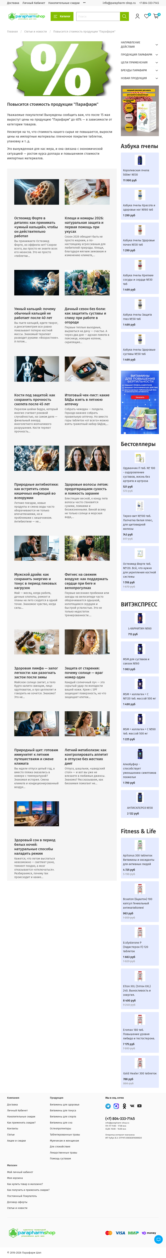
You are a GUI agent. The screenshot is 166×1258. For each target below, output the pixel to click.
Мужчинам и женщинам (64, 1140)
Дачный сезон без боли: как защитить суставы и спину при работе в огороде (85, 316)
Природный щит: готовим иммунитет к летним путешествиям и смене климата (36, 757)
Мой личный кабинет (20, 1172)
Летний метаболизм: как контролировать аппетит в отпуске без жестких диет (86, 757)
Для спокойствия (60, 1146)
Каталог (62, 16)
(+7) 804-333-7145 (120, 1119)
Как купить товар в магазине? (25, 1184)
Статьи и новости (35, 31)
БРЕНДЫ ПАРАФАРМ (134, 70)
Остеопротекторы (60, 1128)
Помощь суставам (60, 1158)
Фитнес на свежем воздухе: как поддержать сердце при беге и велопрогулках (86, 581)
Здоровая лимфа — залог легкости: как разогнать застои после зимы (36, 672)
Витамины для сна (61, 1122)
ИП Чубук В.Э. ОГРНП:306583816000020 (123, 1138)
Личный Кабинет (33, 3)
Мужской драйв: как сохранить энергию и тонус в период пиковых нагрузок (35, 581)
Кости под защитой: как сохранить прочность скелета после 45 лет (34, 399)
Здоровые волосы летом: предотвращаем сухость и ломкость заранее (86, 489)
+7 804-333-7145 (149, 3)
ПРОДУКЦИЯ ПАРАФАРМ (136, 54)
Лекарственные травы (63, 1152)
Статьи (11, 1134)
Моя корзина (15, 1178)
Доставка (13, 3)
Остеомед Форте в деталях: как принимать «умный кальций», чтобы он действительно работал (36, 227)
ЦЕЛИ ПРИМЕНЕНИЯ (134, 62)
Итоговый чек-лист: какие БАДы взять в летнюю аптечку (87, 399)
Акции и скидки (16, 1140)
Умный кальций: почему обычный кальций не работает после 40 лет (35, 313)
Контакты (12, 1128)
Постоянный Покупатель (22, 1196)
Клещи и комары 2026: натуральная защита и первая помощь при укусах (84, 225)
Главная (12, 31)
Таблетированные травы (65, 1134)
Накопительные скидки (64, 3)
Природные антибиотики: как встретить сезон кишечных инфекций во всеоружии (36, 491)
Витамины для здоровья (64, 1104)
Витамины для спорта (63, 1116)
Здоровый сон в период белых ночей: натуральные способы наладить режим (34, 847)
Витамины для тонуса (63, 1110)
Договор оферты (17, 1202)
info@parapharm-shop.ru (119, 3)
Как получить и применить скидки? (28, 1190)
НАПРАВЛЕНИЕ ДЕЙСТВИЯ (130, 44)
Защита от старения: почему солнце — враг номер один (84, 672)
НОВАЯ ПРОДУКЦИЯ (134, 78)
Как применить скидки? (21, 1122)
